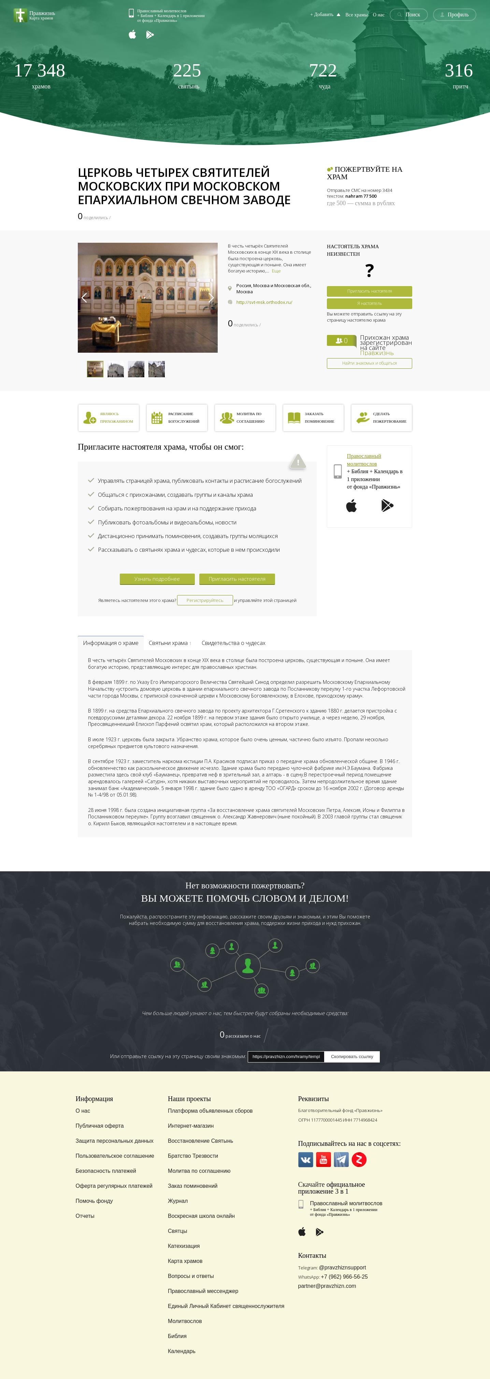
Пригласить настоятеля (369, 291)
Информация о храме (111, 643)
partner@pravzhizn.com (327, 1286)
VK (306, 1159)
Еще (276, 271)
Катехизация (184, 1246)
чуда (323, 75)
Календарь (182, 1351)
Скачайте (311, 1184)
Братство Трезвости (193, 1156)
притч (459, 75)
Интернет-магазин (191, 1126)
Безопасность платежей (106, 1171)
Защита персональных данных (115, 1141)
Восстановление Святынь (200, 1141)
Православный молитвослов (346, 1203)
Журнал (178, 1201)
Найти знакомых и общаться (369, 363)
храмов (39, 75)
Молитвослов (185, 1321)
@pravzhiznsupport (342, 1267)
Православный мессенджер (203, 1291)
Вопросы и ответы (191, 1276)
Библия (177, 1336)
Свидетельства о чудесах (233, 643)
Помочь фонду (94, 1201)
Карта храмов (185, 1261)
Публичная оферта (100, 1126)
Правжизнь (377, 353)
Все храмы (358, 14)
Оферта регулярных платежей (114, 1186)
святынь (187, 75)
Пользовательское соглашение (115, 1156)
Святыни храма (170, 643)
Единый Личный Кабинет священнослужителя (226, 1306)
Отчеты (85, 1216)
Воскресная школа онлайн (201, 1216)
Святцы (177, 1231)
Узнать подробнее (157, 578)
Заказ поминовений (193, 1186)
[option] (148, 298)
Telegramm (341, 1159)
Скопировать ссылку (352, 1056)
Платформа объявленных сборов (210, 1111)
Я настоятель (369, 303)
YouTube (323, 1159)
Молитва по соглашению (199, 1171)
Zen (359, 1159)
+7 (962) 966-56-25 (344, 1277)
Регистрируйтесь (205, 600)
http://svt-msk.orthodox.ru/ (264, 302)
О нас (379, 14)
